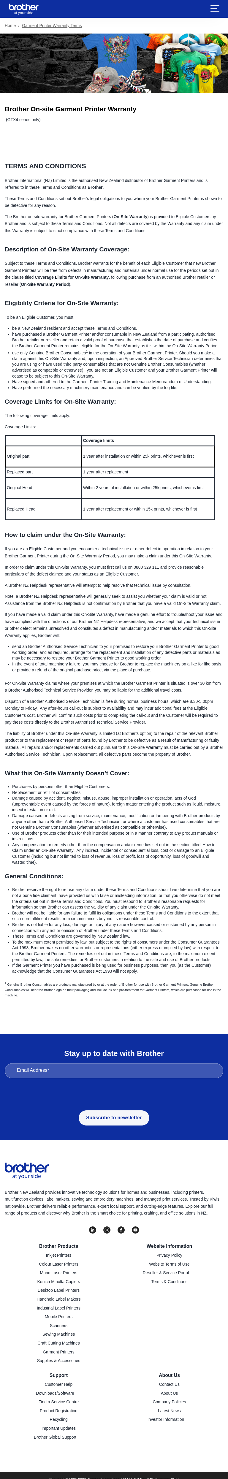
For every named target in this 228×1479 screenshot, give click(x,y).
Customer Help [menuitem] (58, 1384)
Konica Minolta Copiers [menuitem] (58, 1281)
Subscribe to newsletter (114, 1117)
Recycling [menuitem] (59, 1419)
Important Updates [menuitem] (59, 1428)
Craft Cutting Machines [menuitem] (58, 1343)
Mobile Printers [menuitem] (58, 1316)
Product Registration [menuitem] (58, 1410)
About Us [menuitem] (169, 1375)
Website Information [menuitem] (169, 1246)
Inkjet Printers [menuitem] (59, 1255)
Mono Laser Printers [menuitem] (58, 1272)
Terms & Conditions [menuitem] (169, 1281)
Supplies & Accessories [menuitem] (58, 1360)
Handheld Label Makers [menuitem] (59, 1299)
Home (10, 25)
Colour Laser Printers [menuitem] (58, 1264)
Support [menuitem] (59, 1375)
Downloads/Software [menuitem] (55, 1393)
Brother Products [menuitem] (58, 1246)
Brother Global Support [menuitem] (55, 1437)
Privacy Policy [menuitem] (169, 1255)
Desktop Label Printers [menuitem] (59, 1290)
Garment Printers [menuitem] (59, 1352)
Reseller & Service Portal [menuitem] (166, 1272)
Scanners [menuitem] (58, 1325)
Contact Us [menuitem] (169, 1384)
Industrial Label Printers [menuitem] (58, 1308)
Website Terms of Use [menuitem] (169, 1264)
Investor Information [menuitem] (166, 1419)
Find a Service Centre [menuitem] (59, 1401)
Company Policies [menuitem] (169, 1401)
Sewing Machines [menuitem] (58, 1334)
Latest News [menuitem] (169, 1410)
